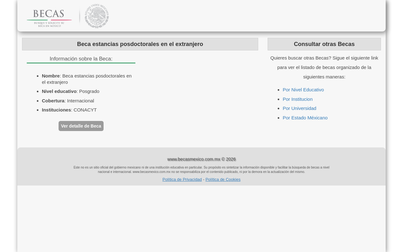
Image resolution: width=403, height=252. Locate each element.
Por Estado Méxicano (305, 117)
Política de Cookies (223, 179)
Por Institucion (298, 99)
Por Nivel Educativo (303, 89)
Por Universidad (299, 108)
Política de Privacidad (182, 179)
